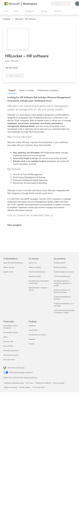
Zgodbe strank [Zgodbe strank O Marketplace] (8, 272)
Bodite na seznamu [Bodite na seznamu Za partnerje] (60, 267)
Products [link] (6, 19)
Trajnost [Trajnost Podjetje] (31, 344)
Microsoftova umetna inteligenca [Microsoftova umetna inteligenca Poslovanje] (10, 327)
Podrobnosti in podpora (48, 90)
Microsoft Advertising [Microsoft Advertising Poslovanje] (10, 350)
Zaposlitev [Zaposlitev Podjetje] (32, 326)
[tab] (12, 90)
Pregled (12, 90)
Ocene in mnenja (26, 90)
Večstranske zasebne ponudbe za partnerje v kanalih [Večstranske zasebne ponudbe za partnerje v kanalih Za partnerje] (64, 311)
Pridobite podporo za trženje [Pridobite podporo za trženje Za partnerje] (63, 272)
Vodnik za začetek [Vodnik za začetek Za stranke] (35, 267)
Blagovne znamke (10, 387)
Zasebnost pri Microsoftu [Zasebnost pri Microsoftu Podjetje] (37, 335)
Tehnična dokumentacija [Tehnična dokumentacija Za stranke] (37, 272)
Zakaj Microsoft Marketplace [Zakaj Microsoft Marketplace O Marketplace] (13, 263)
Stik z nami (30, 383)
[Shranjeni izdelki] (45, 3)
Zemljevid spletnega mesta (14, 383)
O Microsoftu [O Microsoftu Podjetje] (33, 330)
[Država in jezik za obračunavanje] (61, 3)
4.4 (7, 67)
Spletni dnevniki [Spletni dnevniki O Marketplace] (8, 267)
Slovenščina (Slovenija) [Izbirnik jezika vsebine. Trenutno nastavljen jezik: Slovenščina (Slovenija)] (16, 367)
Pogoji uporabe (58, 383)
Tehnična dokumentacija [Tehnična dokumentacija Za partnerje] (62, 276)
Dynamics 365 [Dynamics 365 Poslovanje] (8, 341)
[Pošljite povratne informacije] (38, 3)
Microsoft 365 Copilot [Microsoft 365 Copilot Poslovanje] (10, 355)
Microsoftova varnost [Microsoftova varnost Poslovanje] (10, 332)
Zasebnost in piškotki (43, 383)
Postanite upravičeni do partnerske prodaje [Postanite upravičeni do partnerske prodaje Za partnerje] (62, 291)
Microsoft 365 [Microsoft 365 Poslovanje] (8, 346)
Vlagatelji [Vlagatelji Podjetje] (32, 339)
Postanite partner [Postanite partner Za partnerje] (60, 263)
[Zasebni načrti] (48, 3)
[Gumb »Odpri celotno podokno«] (5, 11)
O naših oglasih (24, 387)
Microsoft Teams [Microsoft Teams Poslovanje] (9, 359)
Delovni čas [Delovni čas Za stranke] (33, 263)
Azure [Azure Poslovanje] (5, 337)
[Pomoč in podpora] (42, 3)
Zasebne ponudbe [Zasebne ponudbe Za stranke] (35, 276)
